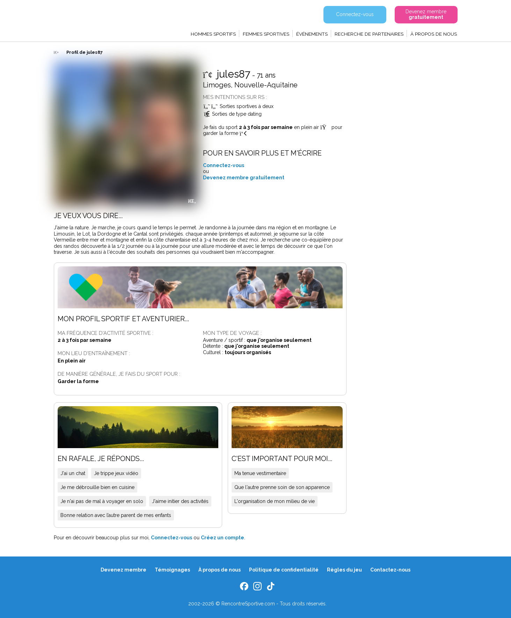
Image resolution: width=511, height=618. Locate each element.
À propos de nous (433, 34)
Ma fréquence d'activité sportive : (105, 333)
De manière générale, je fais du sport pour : (119, 374)
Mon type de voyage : (232, 333)
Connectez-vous (223, 165)
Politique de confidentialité (284, 570)
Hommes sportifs (213, 34)
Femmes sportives (266, 34)
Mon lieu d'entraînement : (94, 353)
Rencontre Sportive (91, 19)
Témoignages (172, 570)
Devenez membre (123, 570)
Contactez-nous (390, 570)
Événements (312, 34)
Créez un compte (222, 537)
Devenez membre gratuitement (243, 177)
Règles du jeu (344, 570)
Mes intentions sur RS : (235, 97)
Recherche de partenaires (369, 34)
